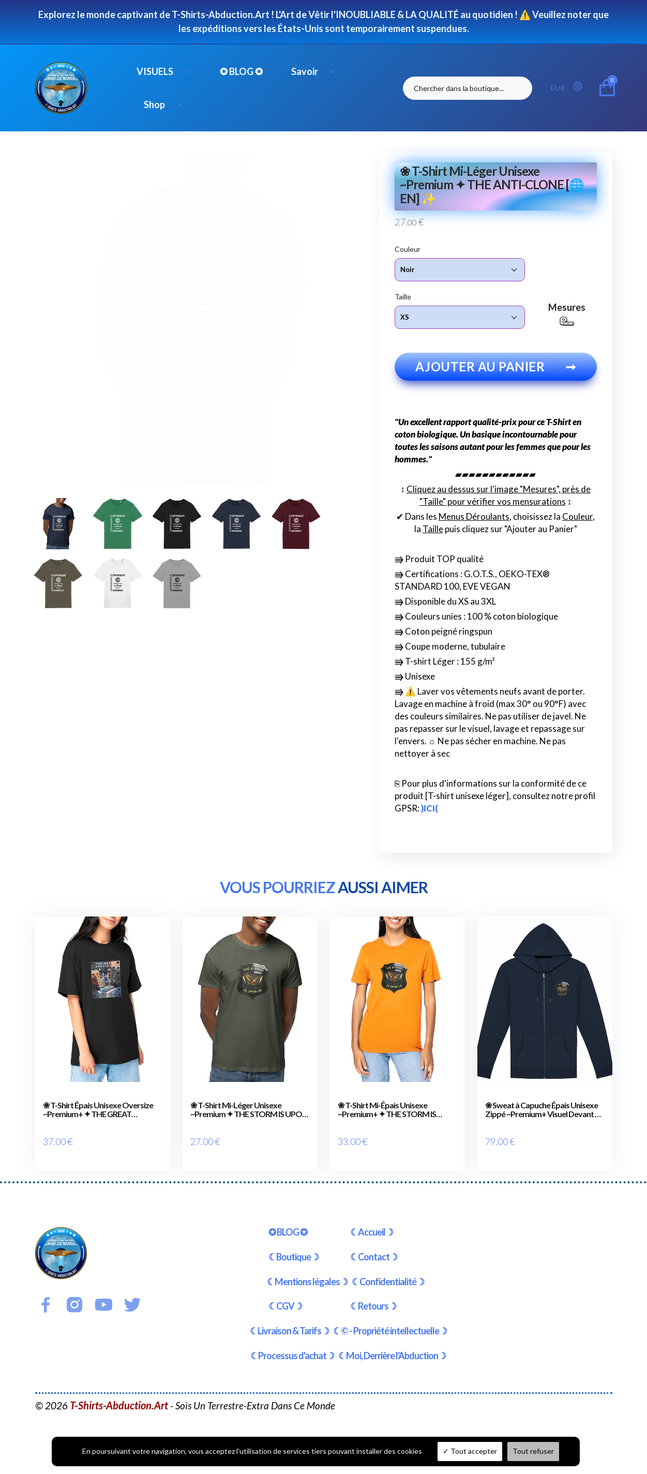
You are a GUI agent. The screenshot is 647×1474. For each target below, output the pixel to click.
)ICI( (429, 810)
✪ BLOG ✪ (241, 71)
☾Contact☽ (373, 1246)
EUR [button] (558, 87)
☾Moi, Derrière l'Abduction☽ (392, 1345)
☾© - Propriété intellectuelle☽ (390, 1321)
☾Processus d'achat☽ (292, 1345)
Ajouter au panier (495, 368)
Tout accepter (470, 1451)
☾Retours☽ (373, 1296)
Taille (403, 296)
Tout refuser (533, 1451)
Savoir (304, 71)
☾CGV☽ (285, 1296)
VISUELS (155, 71)
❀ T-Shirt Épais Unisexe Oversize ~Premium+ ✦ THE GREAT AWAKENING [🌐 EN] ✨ (98, 1112)
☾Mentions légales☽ (307, 1271)
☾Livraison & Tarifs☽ (289, 1321)
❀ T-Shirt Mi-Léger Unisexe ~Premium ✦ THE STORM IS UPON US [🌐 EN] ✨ (249, 1112)
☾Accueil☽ (371, 1221)
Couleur (407, 248)
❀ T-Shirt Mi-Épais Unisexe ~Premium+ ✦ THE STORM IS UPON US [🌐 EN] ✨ (387, 1112)
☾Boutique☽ (293, 1246)
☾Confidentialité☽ (388, 1271)
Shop (154, 104)
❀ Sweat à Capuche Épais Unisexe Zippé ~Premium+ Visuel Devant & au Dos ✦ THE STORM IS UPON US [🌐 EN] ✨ (543, 1112)
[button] (581, 87)
